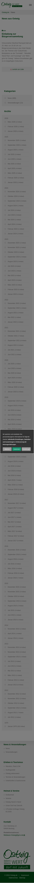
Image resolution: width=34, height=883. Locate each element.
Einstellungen (26, 449)
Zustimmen (17, 449)
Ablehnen (7, 449)
